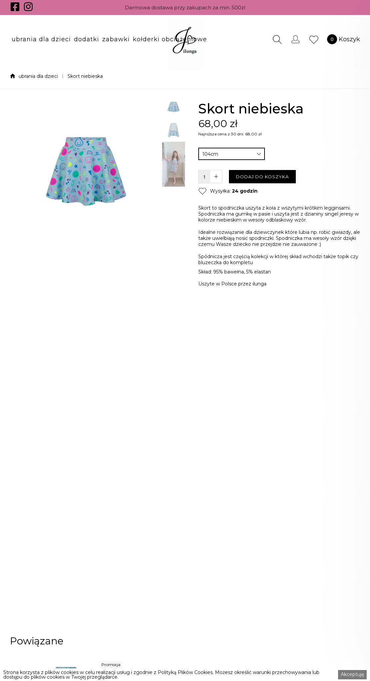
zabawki (116, 39)
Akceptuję (352, 674)
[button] (41, 39)
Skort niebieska (85, 76)
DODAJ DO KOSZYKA (262, 176)
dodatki (86, 39)
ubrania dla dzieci (41, 39)
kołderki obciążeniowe (170, 39)
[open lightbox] (86, 316)
